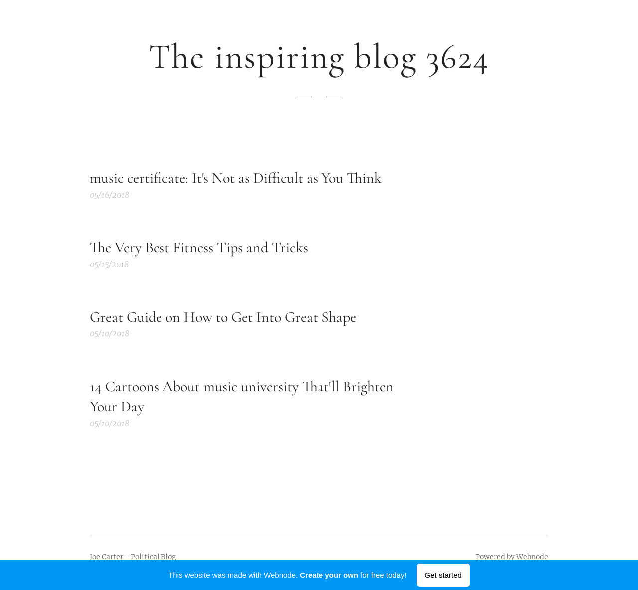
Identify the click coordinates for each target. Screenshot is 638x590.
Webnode (532, 556)
